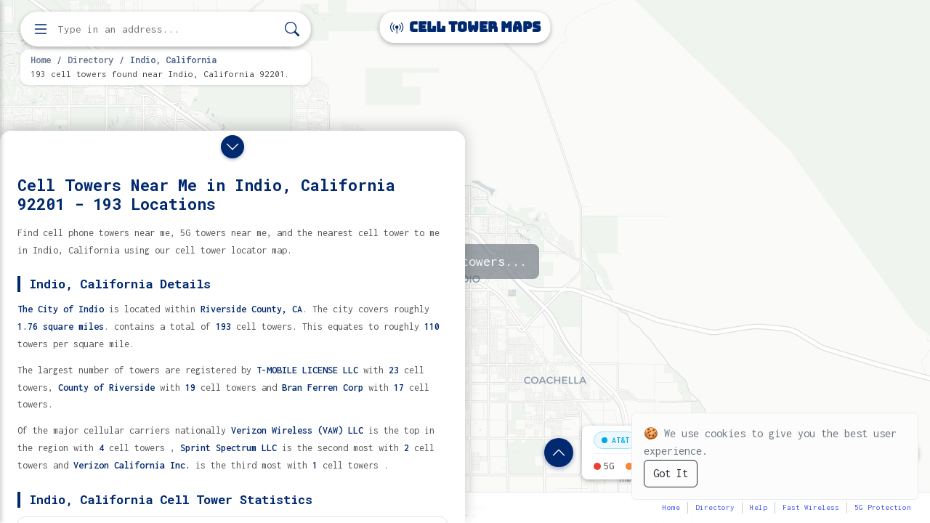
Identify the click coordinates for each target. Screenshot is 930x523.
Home (41, 59)
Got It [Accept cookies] (670, 473)
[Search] (292, 29)
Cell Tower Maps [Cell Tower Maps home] (465, 27)
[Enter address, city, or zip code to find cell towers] (167, 29)
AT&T (615, 440)
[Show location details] (558, 452)
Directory (90, 59)
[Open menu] (40, 29)
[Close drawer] (232, 146)
